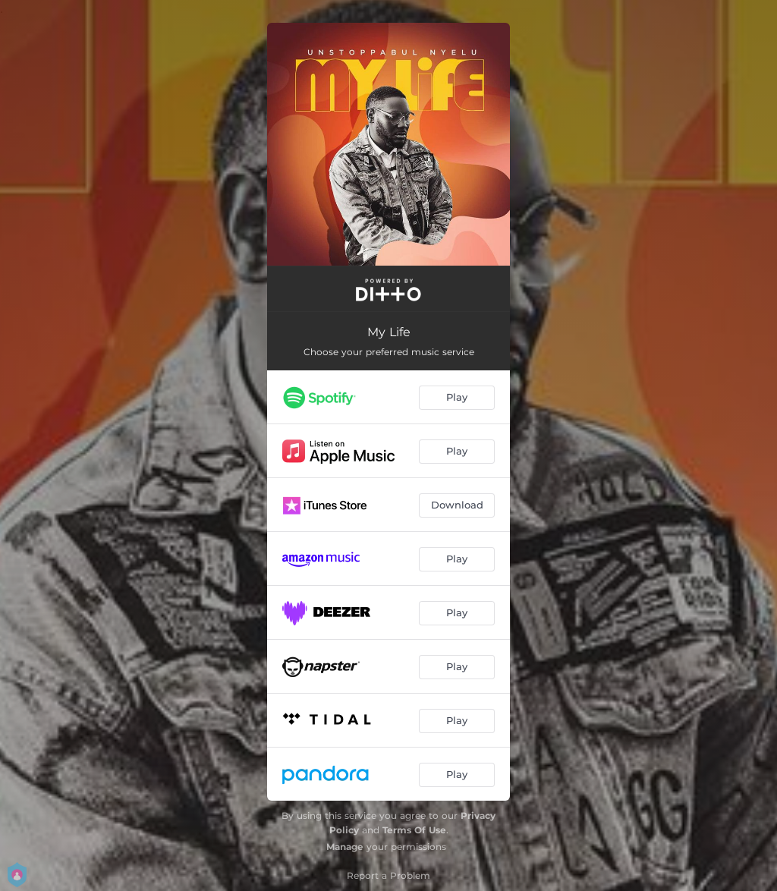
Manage (344, 846)
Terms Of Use (414, 830)
